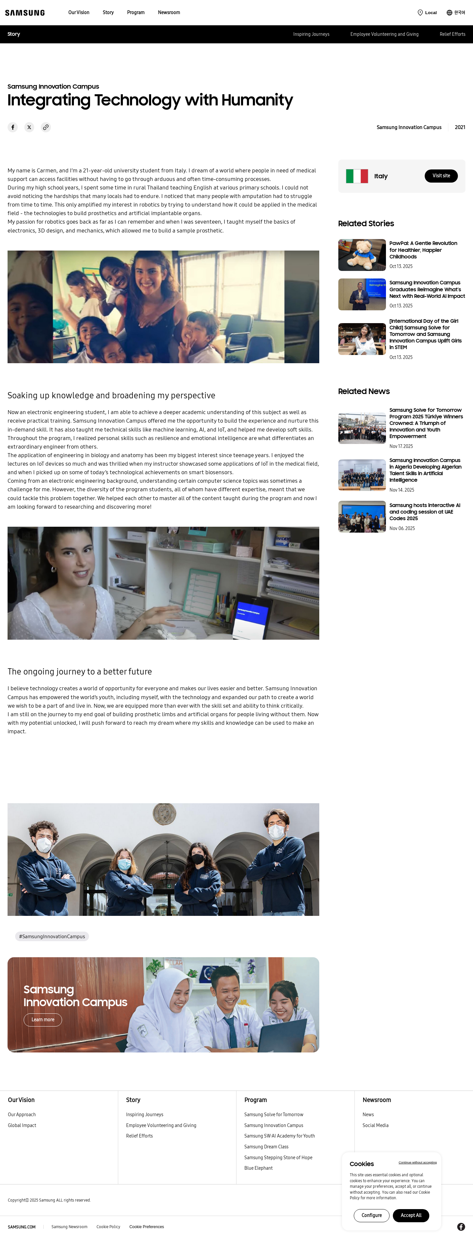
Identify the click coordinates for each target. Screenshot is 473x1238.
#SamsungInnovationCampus (52, 936)
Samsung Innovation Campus (273, 1125)
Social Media (376, 1125)
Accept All (411, 1215)
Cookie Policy (108, 1226)
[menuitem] (79, 12)
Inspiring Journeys (311, 34)
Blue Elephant (258, 1168)
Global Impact (22, 1125)
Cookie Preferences (146, 1227)
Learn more (43, 1019)
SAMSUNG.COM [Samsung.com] (21, 1227)
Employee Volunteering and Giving (384, 34)
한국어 (459, 12)
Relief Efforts (452, 34)
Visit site (441, 175)
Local (431, 12)
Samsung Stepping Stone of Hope (278, 1157)
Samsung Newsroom (69, 1226)
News (368, 1114)
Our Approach (22, 1114)
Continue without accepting (418, 1162)
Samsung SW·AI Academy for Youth (279, 1136)
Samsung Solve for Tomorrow (274, 1114)
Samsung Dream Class (266, 1146)
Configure (372, 1215)
